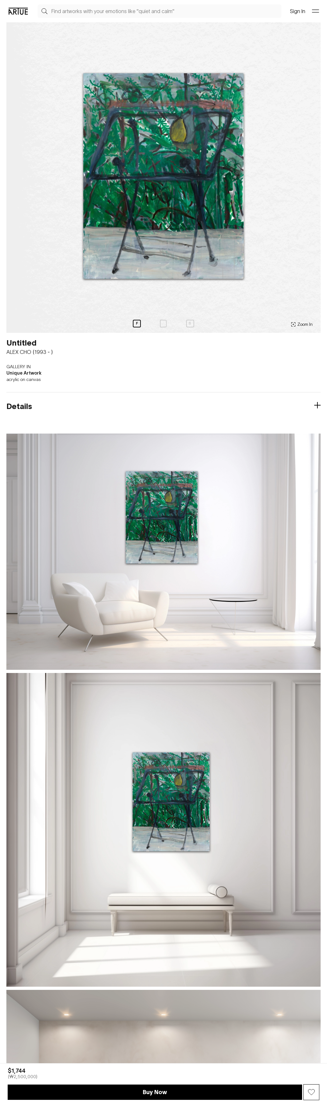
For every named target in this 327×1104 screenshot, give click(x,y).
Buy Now (155, 1092)
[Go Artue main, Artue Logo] (18, 11)
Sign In (297, 11)
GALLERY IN (18, 366)
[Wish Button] (311, 1092)
